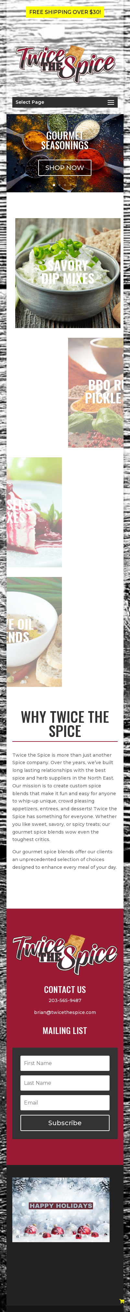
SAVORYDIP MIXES (86, 271)
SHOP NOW (64, 168)
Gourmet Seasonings (65, 140)
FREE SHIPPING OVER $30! (65, 12)
